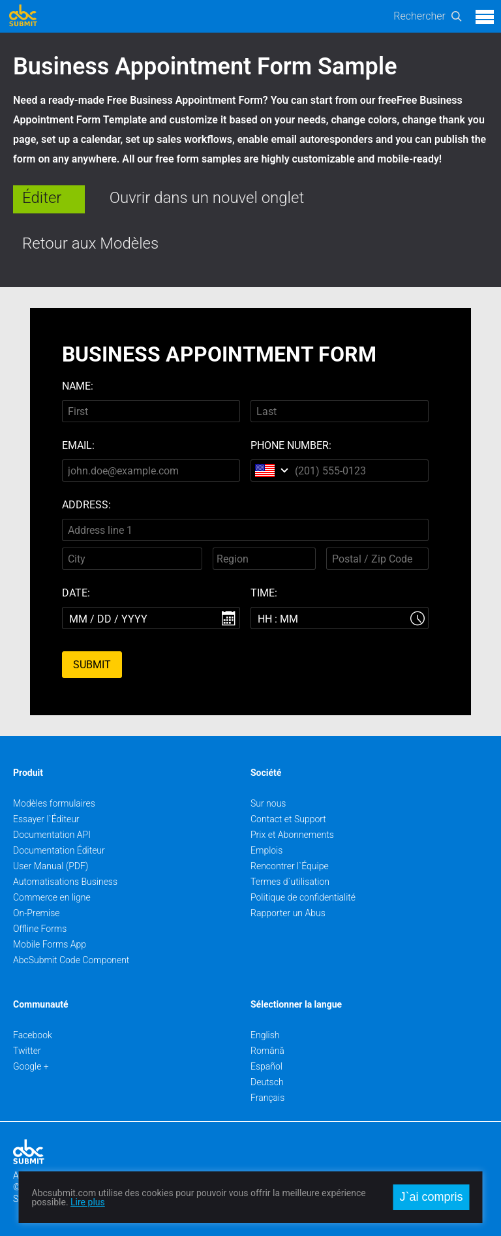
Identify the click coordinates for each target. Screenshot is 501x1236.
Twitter (27, 1050)
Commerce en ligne (52, 897)
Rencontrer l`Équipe (289, 866)
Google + (31, 1066)
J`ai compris (431, 1196)
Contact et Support (288, 819)
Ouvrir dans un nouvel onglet (207, 198)
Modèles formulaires (54, 803)
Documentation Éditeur (59, 850)
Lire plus (87, 1202)
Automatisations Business (65, 881)
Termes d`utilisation (289, 881)
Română (267, 1050)
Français (267, 1097)
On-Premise (36, 913)
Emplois (266, 850)
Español (266, 1066)
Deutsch (267, 1082)
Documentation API (52, 834)
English (265, 1035)
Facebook (32, 1035)
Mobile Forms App (49, 944)
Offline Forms (40, 928)
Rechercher (419, 16)
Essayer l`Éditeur (46, 819)
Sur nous (268, 803)
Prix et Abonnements (292, 834)
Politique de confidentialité (303, 897)
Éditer (41, 198)
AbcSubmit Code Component (71, 960)
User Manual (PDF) (50, 866)
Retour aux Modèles (90, 243)
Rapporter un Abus (288, 913)
